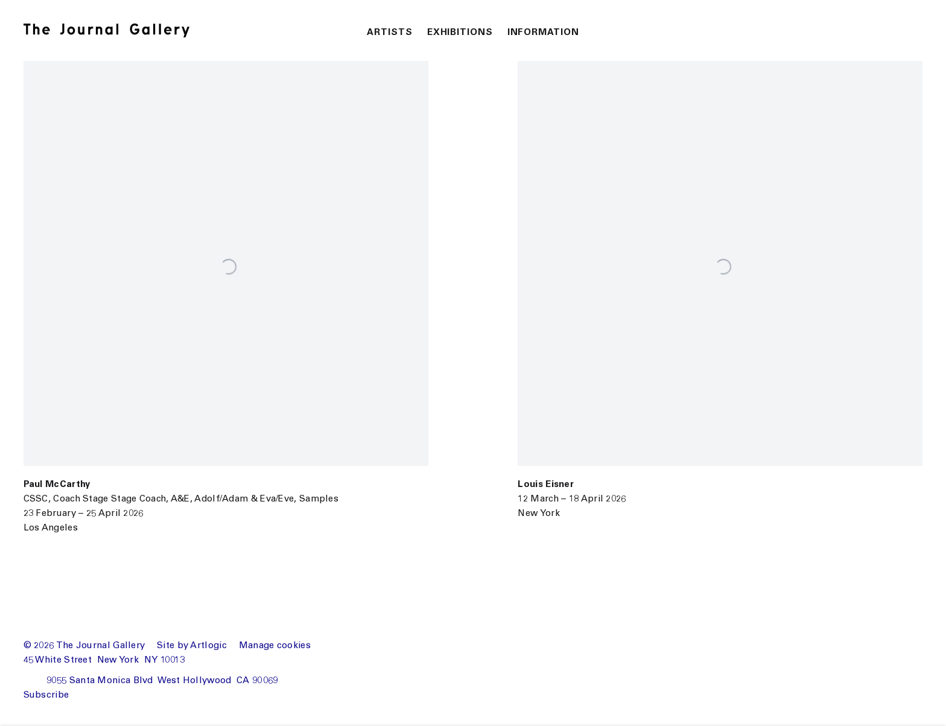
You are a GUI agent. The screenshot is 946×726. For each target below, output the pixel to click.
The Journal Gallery (118, 30)
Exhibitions (460, 32)
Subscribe (46, 695)
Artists (389, 32)
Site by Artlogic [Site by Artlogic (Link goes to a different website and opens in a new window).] (192, 646)
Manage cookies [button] (275, 646)
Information (543, 32)
